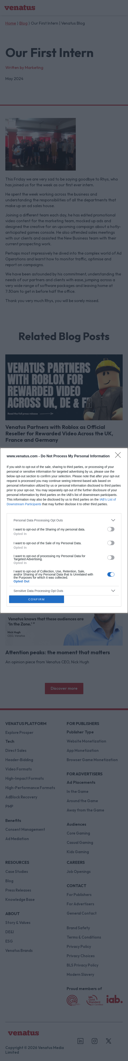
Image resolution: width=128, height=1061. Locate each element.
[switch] (110, 529)
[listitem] (64, 520)
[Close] (119, 456)
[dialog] (64, 530)
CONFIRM (36, 599)
